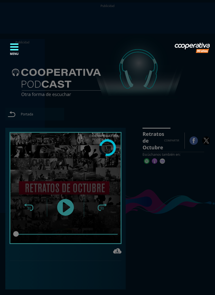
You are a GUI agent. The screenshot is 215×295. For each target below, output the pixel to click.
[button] (14, 51)
